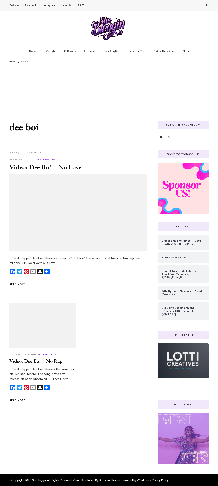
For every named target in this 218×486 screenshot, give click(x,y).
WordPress (144, 480)
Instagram (49, 5)
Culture (69, 51)
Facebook (31, 5)
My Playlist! (113, 51)
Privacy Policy (160, 480)
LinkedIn (66, 5)
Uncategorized (45, 159)
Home (32, 51)
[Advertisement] (109, 90)
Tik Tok (82, 5)
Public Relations (164, 51)
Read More (18, 284)
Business (89, 51)
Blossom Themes (109, 480)
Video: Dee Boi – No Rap (36, 361)
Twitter (14, 5)
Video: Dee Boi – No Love (45, 167)
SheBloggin (39, 480)
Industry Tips (137, 51)
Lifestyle (50, 51)
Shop (186, 51)
